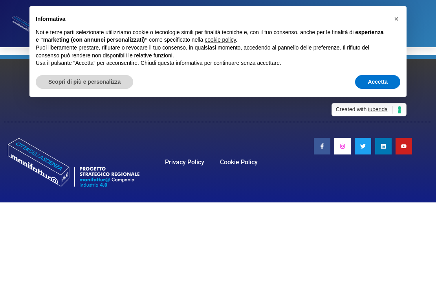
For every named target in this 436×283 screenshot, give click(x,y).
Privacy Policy (184, 162)
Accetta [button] (378, 82)
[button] (396, 19)
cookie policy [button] (220, 40)
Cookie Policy (239, 162)
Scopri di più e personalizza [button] (84, 82)
